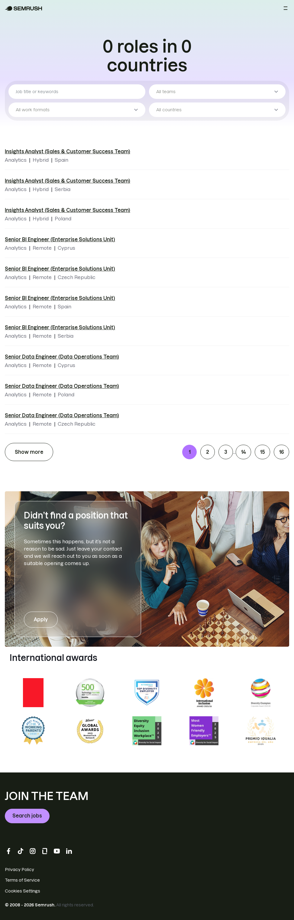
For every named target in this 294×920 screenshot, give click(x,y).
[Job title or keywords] (76, 91)
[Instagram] (32, 851)
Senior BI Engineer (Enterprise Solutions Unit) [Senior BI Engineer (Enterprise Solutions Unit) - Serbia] (60, 327)
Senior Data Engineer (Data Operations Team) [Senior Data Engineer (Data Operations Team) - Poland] (62, 386)
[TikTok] (20, 851)
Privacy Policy (19, 869)
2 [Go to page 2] (207, 452)
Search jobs (27, 815)
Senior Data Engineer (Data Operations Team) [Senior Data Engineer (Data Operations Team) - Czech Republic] (62, 415)
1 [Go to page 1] (190, 452)
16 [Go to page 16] (281, 452)
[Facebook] (8, 851)
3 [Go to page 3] (225, 452)
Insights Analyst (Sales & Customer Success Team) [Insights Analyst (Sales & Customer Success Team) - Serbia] (67, 181)
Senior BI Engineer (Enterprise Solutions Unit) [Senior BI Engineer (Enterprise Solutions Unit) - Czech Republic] (60, 268)
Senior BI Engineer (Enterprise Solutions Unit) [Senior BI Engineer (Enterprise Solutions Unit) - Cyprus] (60, 239)
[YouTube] (56, 851)
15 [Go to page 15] (262, 452)
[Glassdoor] (44, 851)
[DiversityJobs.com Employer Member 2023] (146, 692)
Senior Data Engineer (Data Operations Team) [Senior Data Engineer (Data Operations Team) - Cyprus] (62, 356)
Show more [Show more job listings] (29, 452)
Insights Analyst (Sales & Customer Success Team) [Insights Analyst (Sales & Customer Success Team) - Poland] (67, 210)
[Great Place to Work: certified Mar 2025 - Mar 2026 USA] (33, 692)
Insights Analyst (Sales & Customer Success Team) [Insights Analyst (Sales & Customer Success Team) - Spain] (67, 151)
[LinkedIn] (69, 851)
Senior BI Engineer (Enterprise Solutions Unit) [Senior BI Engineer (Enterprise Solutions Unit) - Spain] (60, 298)
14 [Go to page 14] (243, 452)
